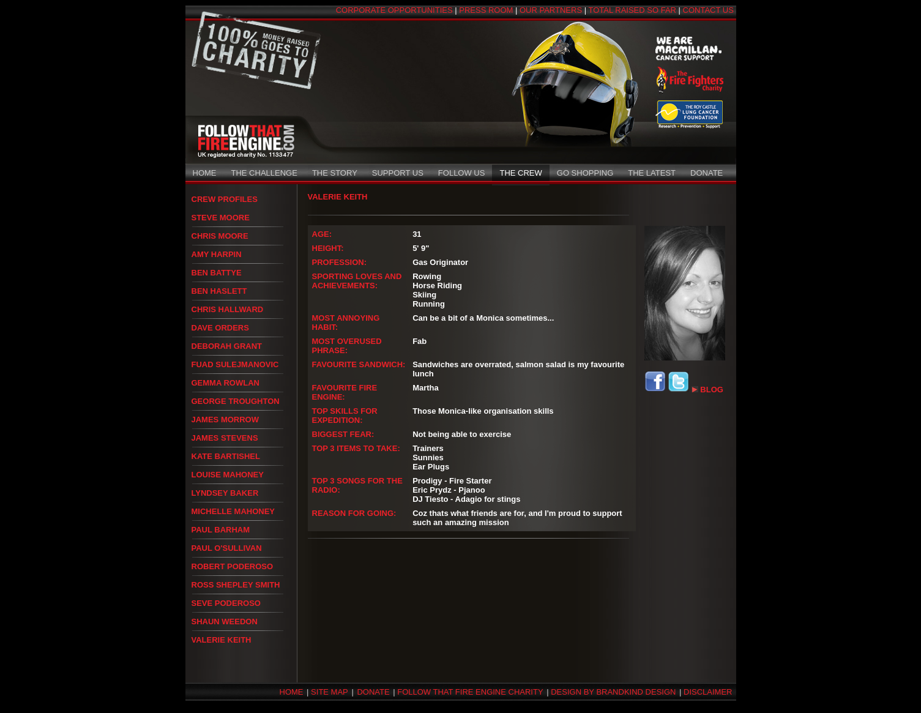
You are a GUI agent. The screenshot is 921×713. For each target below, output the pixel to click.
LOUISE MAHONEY (228, 474)
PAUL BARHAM (221, 529)
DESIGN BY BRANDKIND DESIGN (613, 691)
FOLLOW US (461, 172)
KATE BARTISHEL (226, 456)
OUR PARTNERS (551, 10)
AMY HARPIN (217, 254)
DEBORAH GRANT (227, 346)
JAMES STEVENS (225, 437)
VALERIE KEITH (222, 639)
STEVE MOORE (221, 217)
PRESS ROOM (486, 10)
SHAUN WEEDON (225, 621)
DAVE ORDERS (220, 327)
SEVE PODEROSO (226, 603)
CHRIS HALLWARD (228, 309)
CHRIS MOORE (220, 236)
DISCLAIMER (708, 691)
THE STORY (334, 172)
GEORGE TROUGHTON (236, 401)
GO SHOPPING (585, 172)
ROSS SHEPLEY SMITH (236, 584)
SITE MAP (329, 691)
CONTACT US (708, 10)
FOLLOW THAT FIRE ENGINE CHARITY (470, 691)
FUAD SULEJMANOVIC (235, 364)
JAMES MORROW (225, 419)
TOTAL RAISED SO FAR (632, 10)
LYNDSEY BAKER (225, 493)
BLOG (707, 389)
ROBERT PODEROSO (233, 566)
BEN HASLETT (219, 291)
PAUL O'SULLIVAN (227, 548)
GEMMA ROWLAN (225, 382)
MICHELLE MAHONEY (233, 511)
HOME (205, 172)
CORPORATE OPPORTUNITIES (394, 10)
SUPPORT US (397, 172)
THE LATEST (652, 172)
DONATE (706, 172)
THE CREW (520, 172)
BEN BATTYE (217, 272)
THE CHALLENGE (264, 172)
